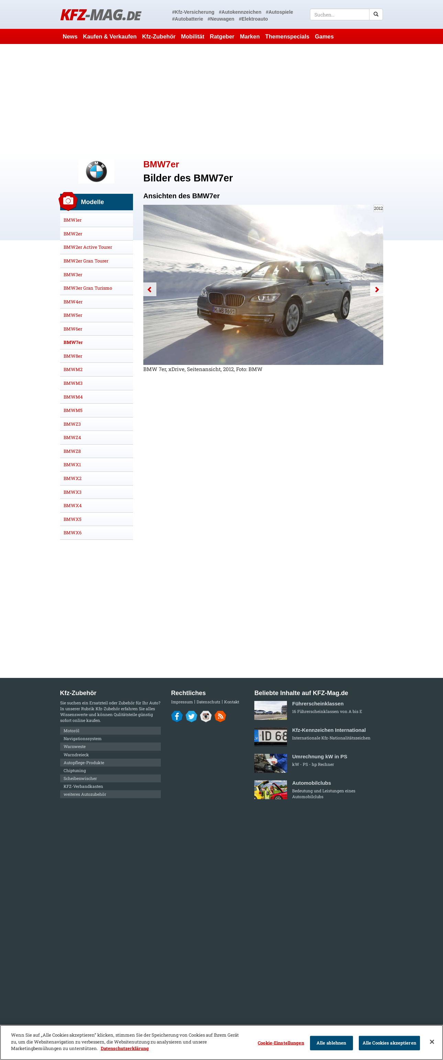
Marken (250, 36)
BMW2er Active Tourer (88, 247)
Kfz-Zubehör (159, 36)
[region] (221, 1042)
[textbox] (346, 14)
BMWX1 (72, 464)
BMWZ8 (72, 451)
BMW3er (73, 274)
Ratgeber (222, 36)
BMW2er (73, 234)
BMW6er (73, 329)
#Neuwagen (221, 19)
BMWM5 (73, 410)
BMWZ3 (72, 424)
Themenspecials (287, 36)
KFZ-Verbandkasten (83, 786)
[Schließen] (432, 1041)
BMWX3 (72, 492)
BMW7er (73, 342)
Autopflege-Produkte (84, 762)
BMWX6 (72, 532)
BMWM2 (73, 369)
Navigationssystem (83, 738)
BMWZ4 (72, 437)
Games (324, 36)
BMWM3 (73, 383)
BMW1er (72, 220)
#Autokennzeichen (240, 12)
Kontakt (231, 701)
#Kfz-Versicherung (193, 12)
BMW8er (73, 356)
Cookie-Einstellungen (281, 1043)
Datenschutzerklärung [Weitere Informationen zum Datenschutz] (125, 1048)
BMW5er (73, 315)
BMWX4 (73, 505)
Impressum (182, 701)
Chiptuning (75, 770)
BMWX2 (72, 478)
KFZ (100, 14)
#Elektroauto (253, 19)
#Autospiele (279, 12)
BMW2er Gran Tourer (86, 261)
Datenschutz (208, 701)
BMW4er (73, 302)
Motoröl (71, 730)
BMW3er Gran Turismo (88, 288)
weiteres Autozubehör (85, 794)
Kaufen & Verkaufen (110, 36)
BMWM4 (73, 397)
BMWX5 (72, 519)
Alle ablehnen (331, 1043)
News (70, 36)
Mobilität (192, 36)
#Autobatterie (187, 19)
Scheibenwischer (80, 778)
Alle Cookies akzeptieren (389, 1043)
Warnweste (75, 746)
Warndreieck (76, 754)
